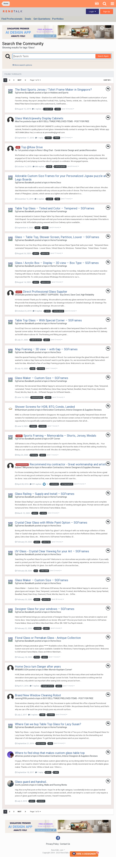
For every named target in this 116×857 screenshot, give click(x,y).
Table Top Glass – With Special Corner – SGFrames (48, 320)
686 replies (38, 166)
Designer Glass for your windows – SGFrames (44, 609)
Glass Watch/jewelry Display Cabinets (39, 118)
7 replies (34, 686)
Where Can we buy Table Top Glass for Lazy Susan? (48, 724)
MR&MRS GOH (21, 669)
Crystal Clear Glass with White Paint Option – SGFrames (51, 522)
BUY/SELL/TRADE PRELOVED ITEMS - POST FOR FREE (64, 121)
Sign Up (106, 11)
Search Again (103, 56)
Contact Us (65, 844)
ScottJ (18, 785)
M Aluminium (21, 410)
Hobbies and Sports (59, 92)
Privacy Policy (52, 844)
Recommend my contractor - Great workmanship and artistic (69, 464)
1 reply (39, 138)
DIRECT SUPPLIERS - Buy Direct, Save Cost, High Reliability (67, 295)
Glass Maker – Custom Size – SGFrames (41, 378)
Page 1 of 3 (35, 80)
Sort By (107, 80)
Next (19, 80)
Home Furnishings (58, 211)
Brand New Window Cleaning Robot (38, 695)
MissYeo (19, 121)
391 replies (35, 484)
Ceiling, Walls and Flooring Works (52, 785)
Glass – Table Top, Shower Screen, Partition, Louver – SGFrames (57, 237)
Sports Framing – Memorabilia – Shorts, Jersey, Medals (59, 435)
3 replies (33, 715)
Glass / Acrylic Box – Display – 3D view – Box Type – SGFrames (57, 263)
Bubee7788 (20, 467)
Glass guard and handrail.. (31, 782)
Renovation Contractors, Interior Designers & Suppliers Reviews (72, 410)
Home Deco (55, 182)
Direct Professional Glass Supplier (45, 291)
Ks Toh (18, 150)
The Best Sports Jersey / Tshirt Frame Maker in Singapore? (53, 89)
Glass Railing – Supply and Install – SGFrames (44, 494)
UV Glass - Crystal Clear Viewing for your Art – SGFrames (52, 551)
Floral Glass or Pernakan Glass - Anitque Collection (48, 638)
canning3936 (21, 698)
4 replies (37, 311)
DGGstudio (20, 295)
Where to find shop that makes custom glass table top (50, 753)
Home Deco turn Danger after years (38, 666)
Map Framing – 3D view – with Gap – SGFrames (46, 349)
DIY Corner (55, 439)
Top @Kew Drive (32, 147)
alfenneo (19, 756)
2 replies (36, 109)
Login (92, 11)
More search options (22, 65)
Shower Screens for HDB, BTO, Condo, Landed (45, 406)
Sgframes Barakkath (24, 92)
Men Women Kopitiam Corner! (58, 669)
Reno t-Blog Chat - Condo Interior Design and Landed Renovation (67, 150)
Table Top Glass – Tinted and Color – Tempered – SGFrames (54, 208)
